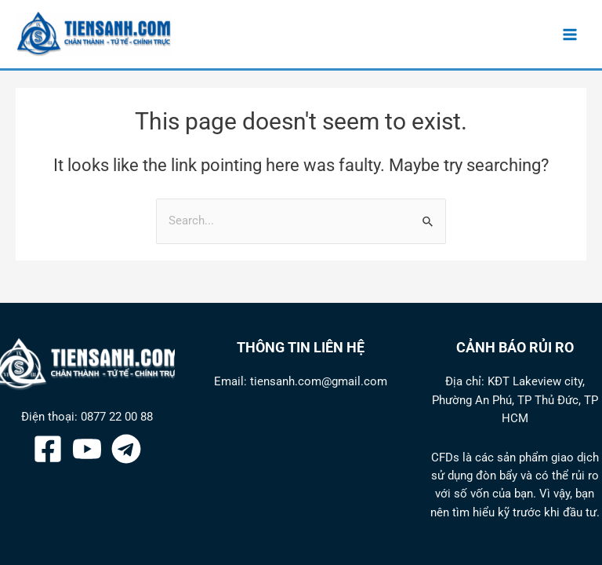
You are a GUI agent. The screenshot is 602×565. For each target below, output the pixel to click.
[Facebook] (48, 449)
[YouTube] (87, 449)
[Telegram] (126, 449)
